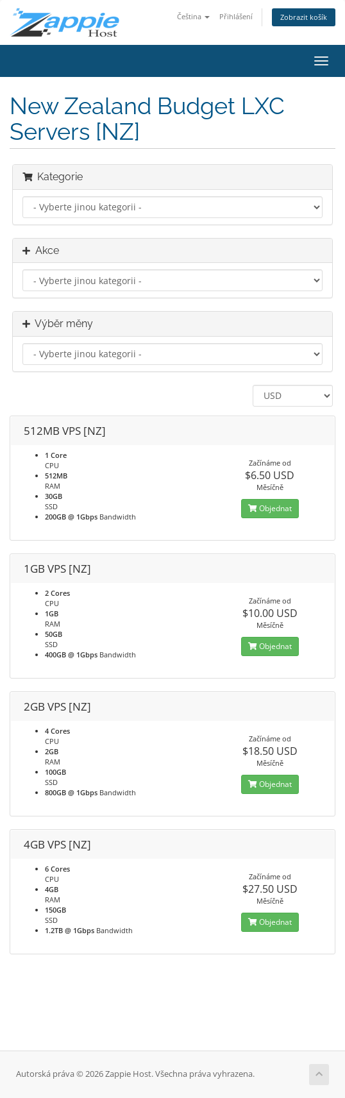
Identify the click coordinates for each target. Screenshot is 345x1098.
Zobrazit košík (303, 17)
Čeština (193, 16)
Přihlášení (236, 16)
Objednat (270, 508)
